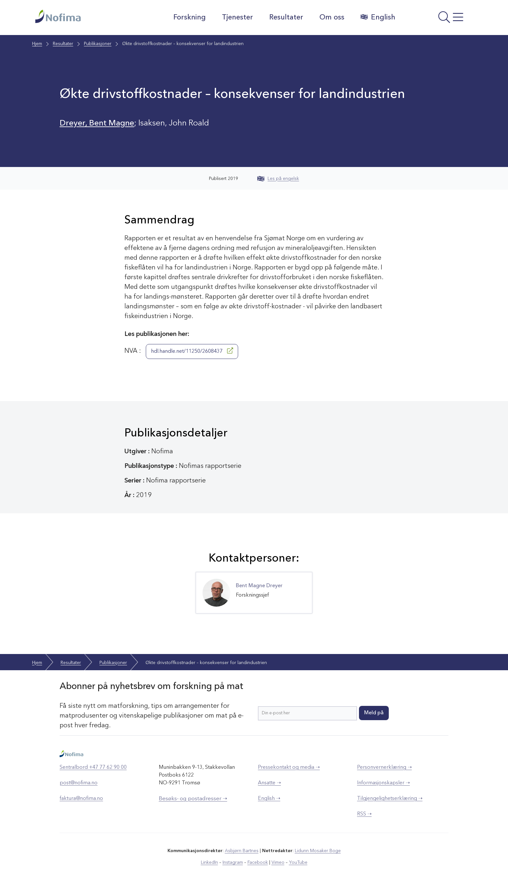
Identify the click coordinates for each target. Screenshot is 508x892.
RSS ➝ (364, 814)
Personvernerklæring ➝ (384, 767)
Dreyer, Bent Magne (97, 123)
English (378, 17)
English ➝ (269, 798)
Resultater (286, 17)
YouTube (298, 862)
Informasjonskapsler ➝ (383, 783)
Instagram (233, 862)
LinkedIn (209, 862)
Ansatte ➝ (269, 783)
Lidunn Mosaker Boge (318, 851)
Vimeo (277, 862)
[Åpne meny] (437, 19)
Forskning (189, 17)
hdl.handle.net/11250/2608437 (192, 351)
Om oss (331, 17)
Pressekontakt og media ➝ (289, 767)
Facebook (258, 862)
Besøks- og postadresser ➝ (193, 799)
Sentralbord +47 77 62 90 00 (93, 767)
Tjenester (237, 17)
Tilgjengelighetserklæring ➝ (389, 798)
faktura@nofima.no (81, 798)
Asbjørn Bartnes (242, 851)
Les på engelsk (278, 178)
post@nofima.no (79, 783)
